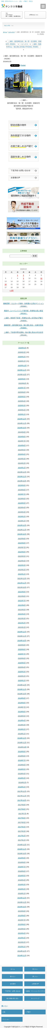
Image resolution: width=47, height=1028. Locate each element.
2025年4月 (22, 401)
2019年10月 (21, 694)
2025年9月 (22, 379)
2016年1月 (22, 893)
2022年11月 (21, 530)
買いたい (4, 1006)
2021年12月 (21, 578)
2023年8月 (22, 490)
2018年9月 (22, 751)
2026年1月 (22, 361)
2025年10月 (21, 374)
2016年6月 (22, 871)
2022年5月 (22, 556)
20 (6, 284)
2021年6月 (22, 605)
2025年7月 (22, 388)
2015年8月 (22, 916)
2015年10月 (21, 907)
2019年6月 (22, 712)
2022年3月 (22, 565)
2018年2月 (22, 782)
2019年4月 (22, 720)
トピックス (11, 32)
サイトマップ (35, 998)
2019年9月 (22, 698)
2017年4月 (22, 827)
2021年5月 (22, 610)
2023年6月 (22, 499)
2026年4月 (22, 348)
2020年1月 (22, 680)
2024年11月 (21, 423)
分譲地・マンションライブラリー (35, 993)
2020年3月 (22, 672)
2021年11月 (21, 583)
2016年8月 (22, 862)
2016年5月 (22, 876)
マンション (5, 1019)
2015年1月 (22, 947)
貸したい (35, 976)
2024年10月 (21, 428)
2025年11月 (21, 370)
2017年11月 (21, 796)
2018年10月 (22, 747)
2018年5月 (22, 769)
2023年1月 (22, 521)
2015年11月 (21, 902)
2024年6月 (22, 445)
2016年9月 (22, 858)
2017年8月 (22, 809)
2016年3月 (22, 884)
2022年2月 (22, 570)
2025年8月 (22, 383)
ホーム (5, 32)
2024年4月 (22, 454)
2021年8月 (22, 596)
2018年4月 (22, 774)
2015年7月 (22, 920)
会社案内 (13, 984)
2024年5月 (22, 450)
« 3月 (12, 290)
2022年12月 (21, 525)
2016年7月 (22, 867)
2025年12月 (22, 366)
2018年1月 (22, 787)
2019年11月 (21, 689)
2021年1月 (22, 627)
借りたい (13, 976)
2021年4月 (22, 614)
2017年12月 (21, 791)
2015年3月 (22, 938)
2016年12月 (21, 845)
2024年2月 (22, 463)
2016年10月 (21, 853)
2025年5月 (22, 397)
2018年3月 (22, 778)
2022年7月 (22, 547)
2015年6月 (22, 924)
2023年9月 (22, 485)
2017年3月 (22, 831)
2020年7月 (22, 654)
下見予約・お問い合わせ (12, 991)
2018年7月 (22, 760)
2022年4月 (22, 561)
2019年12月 (21, 685)
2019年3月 (22, 725)
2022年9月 (22, 539)
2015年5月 (22, 929)
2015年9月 (22, 911)
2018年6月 (22, 765)
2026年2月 (22, 357)
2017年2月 (22, 836)
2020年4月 (22, 667)
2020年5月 (22, 663)
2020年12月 (21, 632)
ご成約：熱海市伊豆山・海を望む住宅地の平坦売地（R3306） (23, 45)
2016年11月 (21, 849)
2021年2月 (22, 623)
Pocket (22, 65)
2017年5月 (22, 822)
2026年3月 (22, 352)
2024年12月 (21, 419)
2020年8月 (22, 649)
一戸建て (28, 1012)
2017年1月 (22, 840)
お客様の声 (35, 984)
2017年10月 (21, 800)
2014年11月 (21, 955)
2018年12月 (21, 738)
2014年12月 (21, 951)
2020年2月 (22, 676)
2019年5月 (22, 716)
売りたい (35, 969)
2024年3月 (22, 459)
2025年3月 (22, 405)
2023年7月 (22, 494)
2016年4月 (22, 880)
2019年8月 (22, 703)
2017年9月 (22, 805)
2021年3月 (22, 618)
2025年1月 (22, 414)
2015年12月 (21, 898)
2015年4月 (22, 933)
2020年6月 (22, 658)
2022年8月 (22, 543)
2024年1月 (22, 468)
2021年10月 (21, 587)
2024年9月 (22, 432)
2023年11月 (21, 476)
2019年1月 (22, 734)
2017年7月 (22, 814)
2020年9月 (22, 645)
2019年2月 (22, 729)
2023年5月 (22, 503)
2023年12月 (21, 472)
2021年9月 (22, 592)
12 (41, 278)
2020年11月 (21, 636)
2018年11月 (21, 743)
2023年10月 (21, 481)
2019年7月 (22, 707)
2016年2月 (22, 889)
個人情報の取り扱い (13, 998)
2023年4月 (22, 507)
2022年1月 (22, 574)
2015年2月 (22, 942)
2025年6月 (22, 392)
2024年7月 (22, 441)
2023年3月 (22, 512)
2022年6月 (22, 552)
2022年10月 (21, 534)
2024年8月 (22, 437)
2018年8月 (22, 756)
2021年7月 (22, 601)
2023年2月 (22, 516)
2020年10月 (21, 641)
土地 (3, 1012)
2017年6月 (22, 818)
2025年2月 (22, 410)
